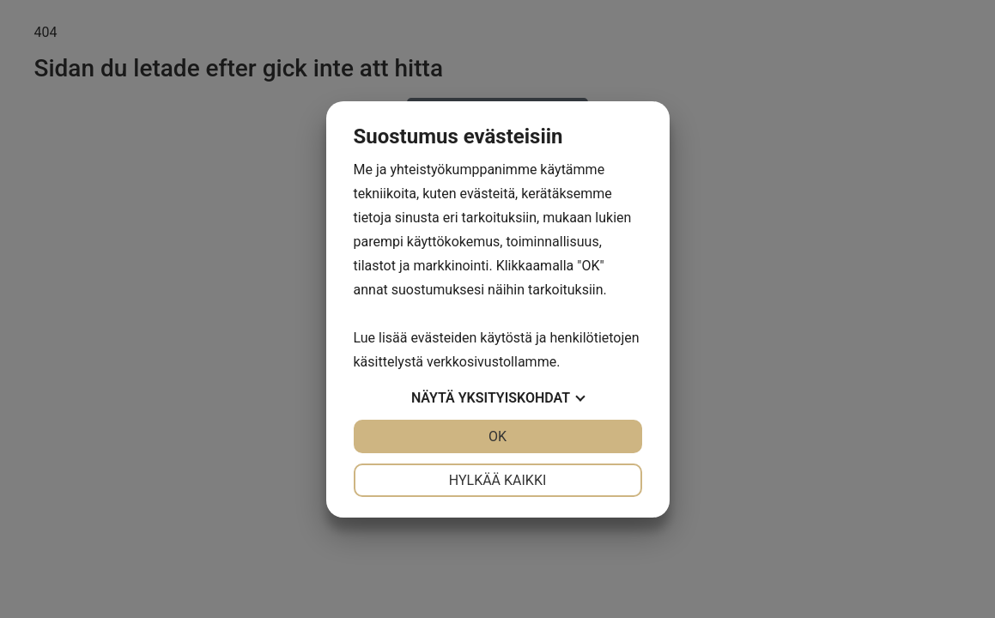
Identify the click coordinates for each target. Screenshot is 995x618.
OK (497, 436)
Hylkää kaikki (498, 480)
